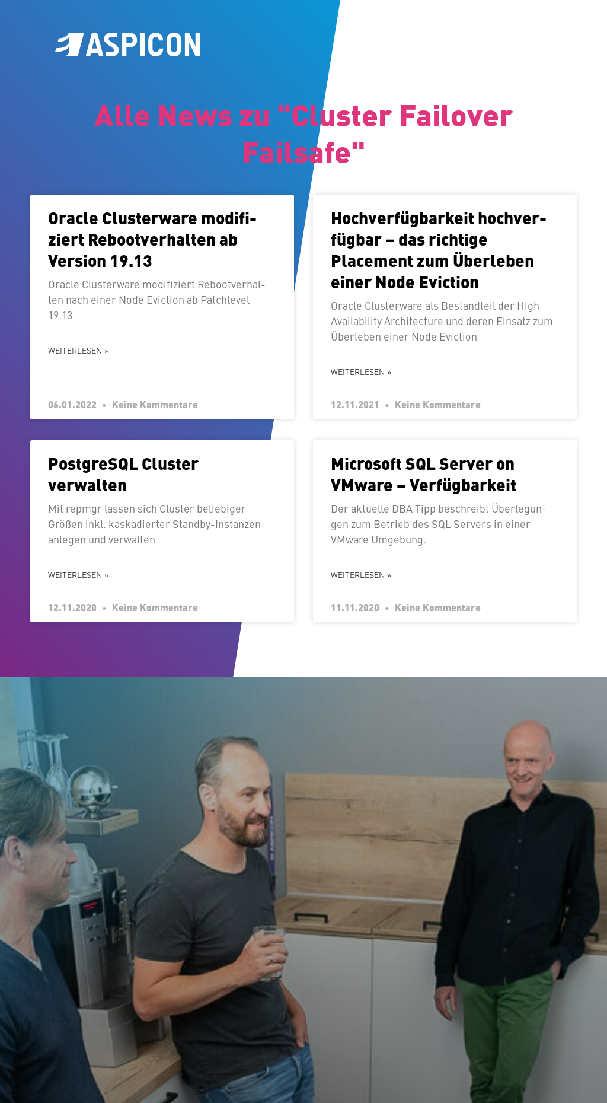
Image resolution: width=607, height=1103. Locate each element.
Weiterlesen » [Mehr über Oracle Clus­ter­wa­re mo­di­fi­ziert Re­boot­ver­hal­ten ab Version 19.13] (78, 350)
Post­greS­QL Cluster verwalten (123, 473)
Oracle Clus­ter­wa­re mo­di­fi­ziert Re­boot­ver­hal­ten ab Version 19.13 (152, 238)
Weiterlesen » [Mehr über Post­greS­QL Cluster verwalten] (78, 575)
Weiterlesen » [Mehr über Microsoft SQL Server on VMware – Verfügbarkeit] (361, 575)
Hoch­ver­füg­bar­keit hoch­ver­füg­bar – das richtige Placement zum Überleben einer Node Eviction (439, 249)
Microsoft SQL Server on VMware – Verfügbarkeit (423, 473)
